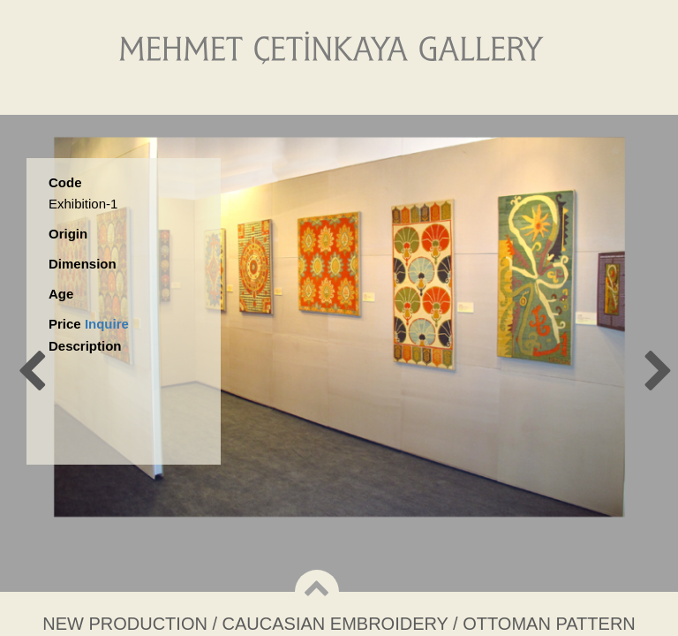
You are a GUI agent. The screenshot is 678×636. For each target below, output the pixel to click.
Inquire (107, 323)
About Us (247, 96)
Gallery (343, 96)
